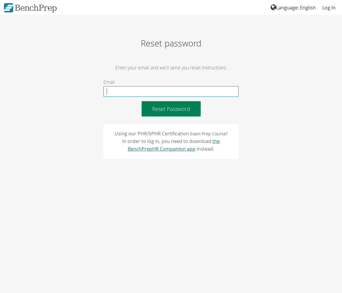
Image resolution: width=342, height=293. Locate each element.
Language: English (293, 7)
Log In (329, 7)
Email (109, 82)
